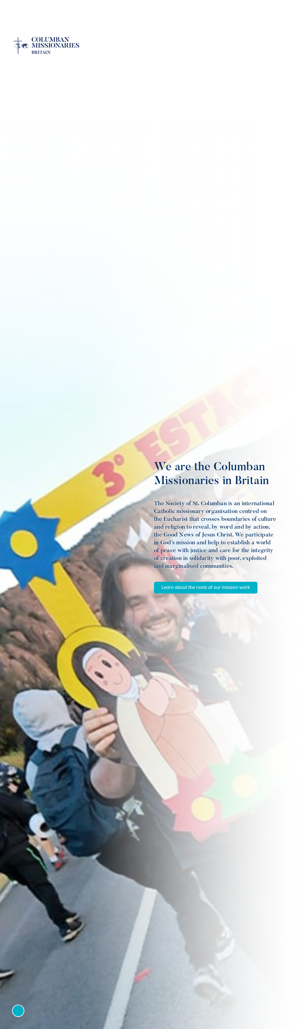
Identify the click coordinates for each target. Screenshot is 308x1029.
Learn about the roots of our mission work (206, 588)
